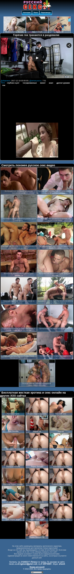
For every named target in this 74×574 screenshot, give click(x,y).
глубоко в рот (13, 83)
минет (42, 83)
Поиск (36, 12)
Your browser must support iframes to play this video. (37, 58)
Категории (26, 12)
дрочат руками (63, 83)
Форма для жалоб (37, 567)
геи (3, 85)
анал (51, 83)
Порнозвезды (46, 12)
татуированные (30, 83)
